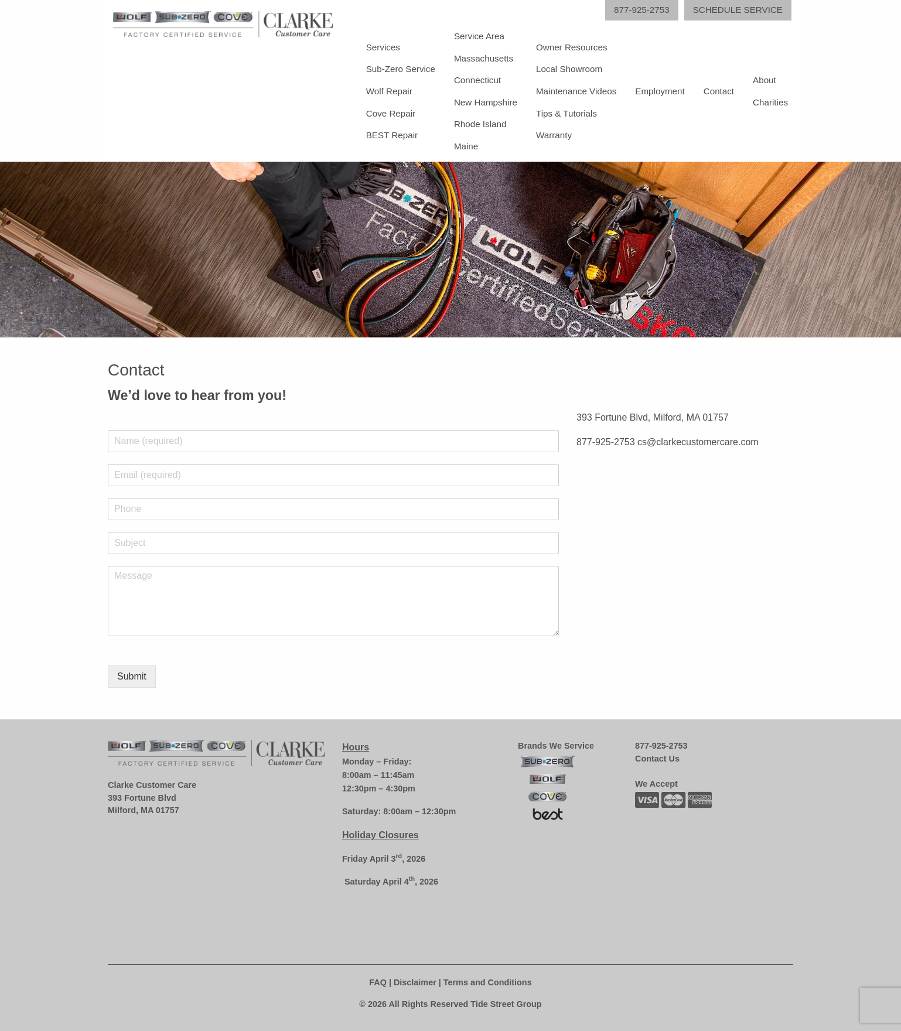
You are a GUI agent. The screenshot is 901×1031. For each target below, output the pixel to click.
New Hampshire (485, 102)
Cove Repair (390, 113)
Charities (770, 102)
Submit (131, 676)
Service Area (479, 36)
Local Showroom (569, 69)
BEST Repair (392, 135)
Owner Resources (572, 47)
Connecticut (477, 80)
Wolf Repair (389, 91)
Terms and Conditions (487, 982)
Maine (466, 146)
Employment (659, 91)
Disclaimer (415, 982)
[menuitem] (401, 91)
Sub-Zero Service (400, 69)
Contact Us (657, 758)
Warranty (554, 135)
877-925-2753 (661, 745)
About (764, 80)
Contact (719, 91)
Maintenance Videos (576, 91)
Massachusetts (483, 58)
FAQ (378, 982)
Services (383, 47)
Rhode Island (480, 124)
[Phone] (333, 509)
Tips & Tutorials (566, 113)
